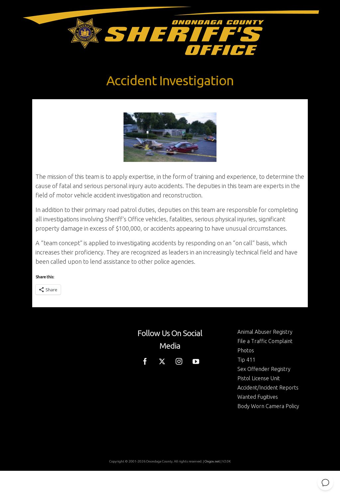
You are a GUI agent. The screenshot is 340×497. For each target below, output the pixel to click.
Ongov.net (212, 461)
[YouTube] (196, 361)
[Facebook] (145, 361)
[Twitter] (162, 361)
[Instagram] (179, 361)
